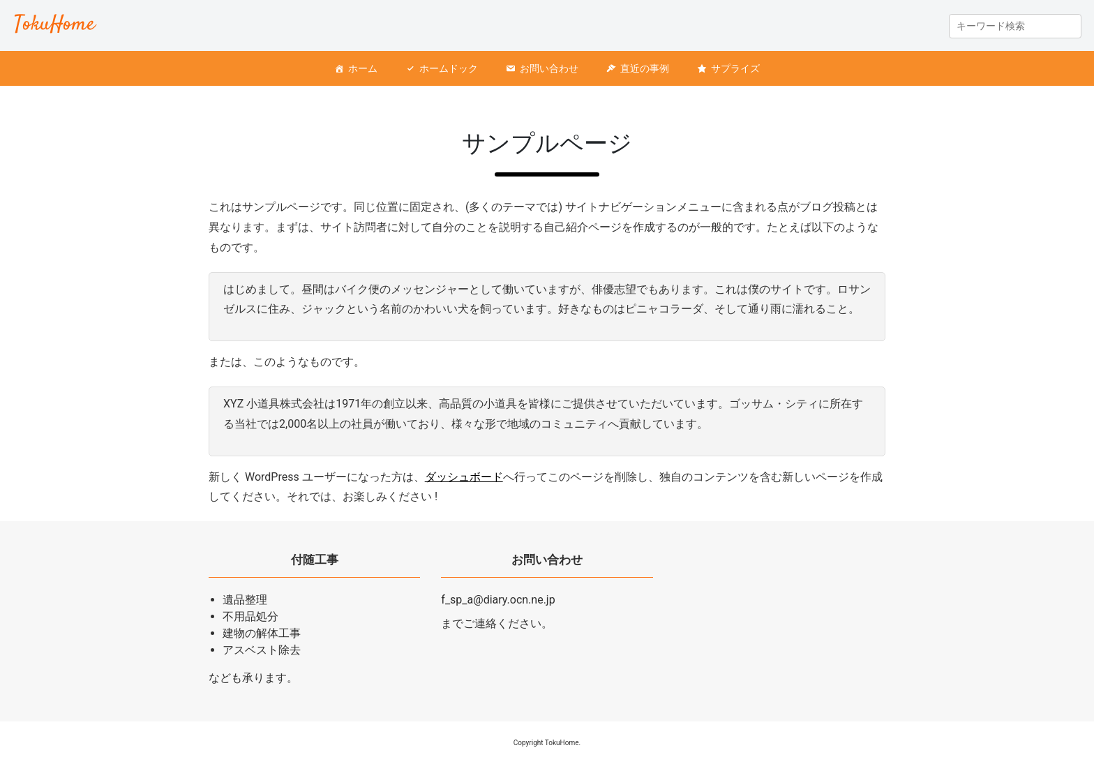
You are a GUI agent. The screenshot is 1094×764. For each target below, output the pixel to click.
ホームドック (448, 68)
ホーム (362, 68)
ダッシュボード (464, 477)
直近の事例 (644, 68)
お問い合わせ (549, 68)
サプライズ (735, 68)
